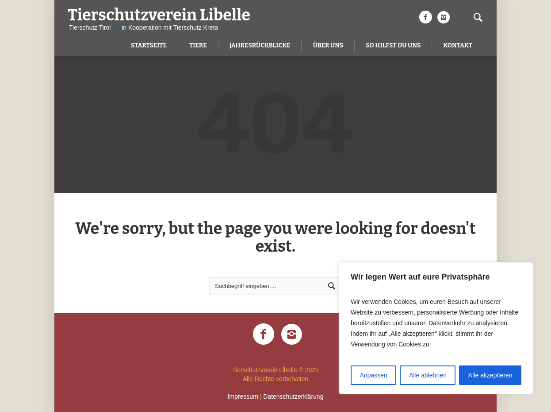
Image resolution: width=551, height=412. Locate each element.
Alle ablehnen (428, 375)
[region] (436, 328)
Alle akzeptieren (490, 375)
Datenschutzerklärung (293, 396)
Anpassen (373, 375)
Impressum (243, 396)
